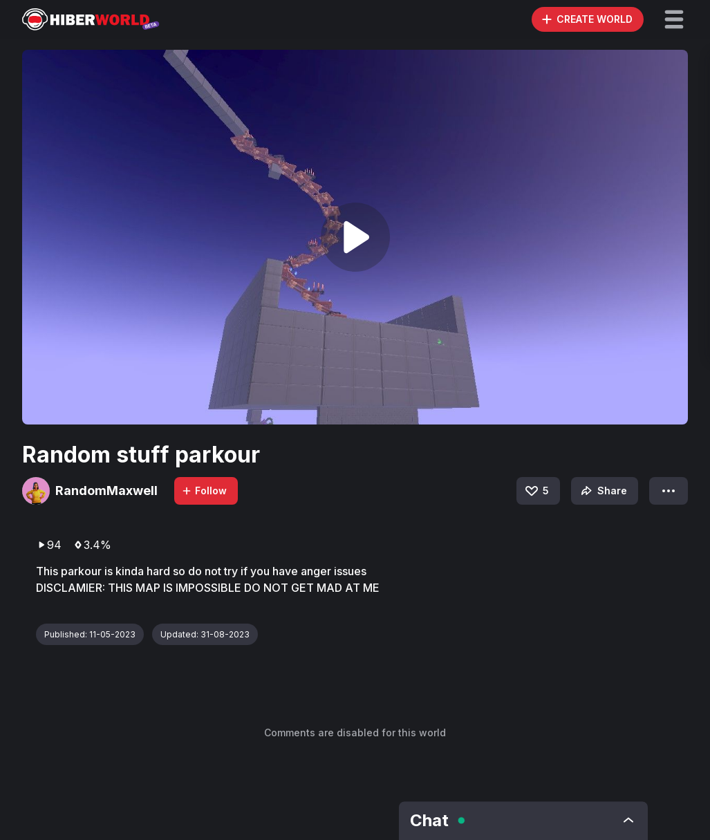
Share (602, 491)
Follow (204, 490)
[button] (674, 19)
